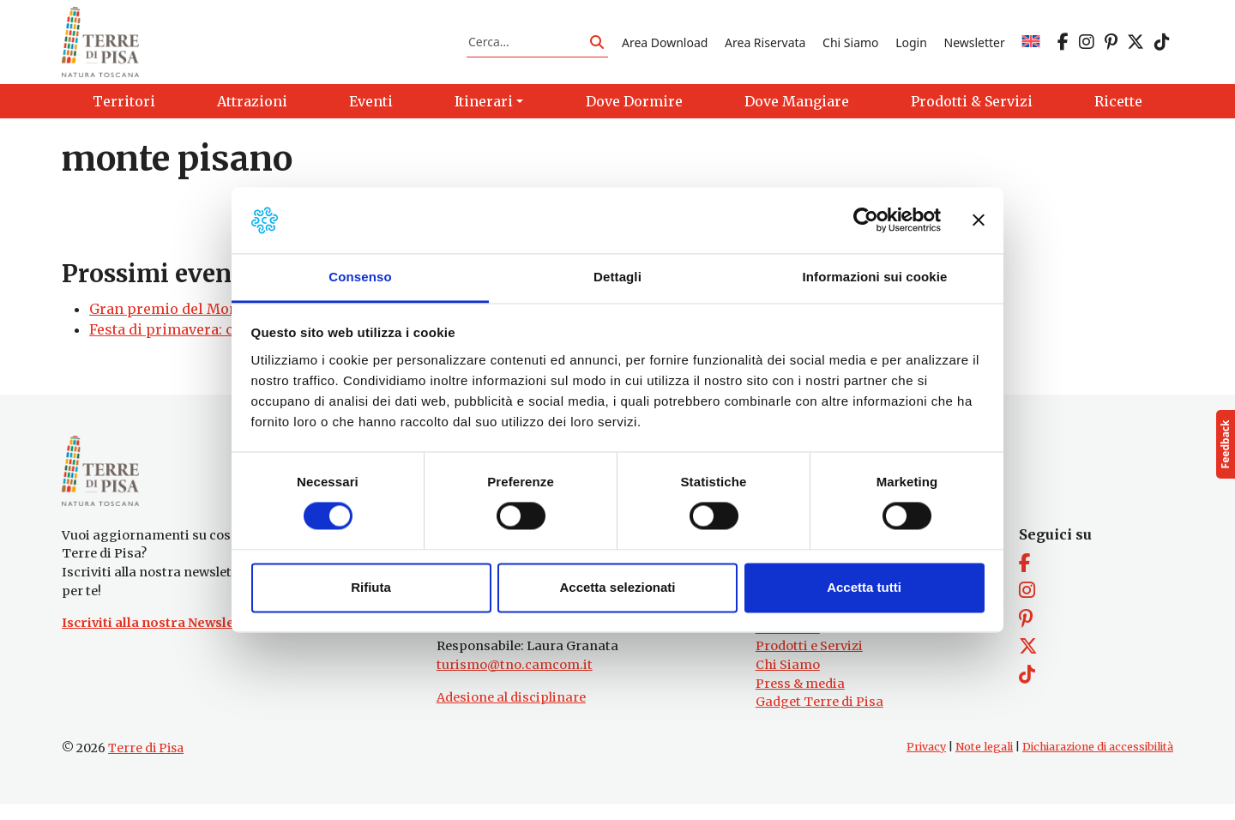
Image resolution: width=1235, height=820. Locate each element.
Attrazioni (788, 644)
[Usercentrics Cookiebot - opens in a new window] (866, 220)
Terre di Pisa (146, 764)
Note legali (984, 763)
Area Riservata (765, 46)
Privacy (926, 763)
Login (911, 46)
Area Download (665, 46)
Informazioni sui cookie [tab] (875, 276)
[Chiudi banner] (979, 220)
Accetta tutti (864, 587)
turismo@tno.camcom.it (515, 681)
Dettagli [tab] (617, 276)
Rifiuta (371, 587)
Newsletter (974, 46)
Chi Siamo (850, 46)
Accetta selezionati (617, 587)
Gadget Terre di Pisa (819, 718)
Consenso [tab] (359, 276)
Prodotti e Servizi (809, 662)
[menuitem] (1030, 46)
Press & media (800, 699)
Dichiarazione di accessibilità (1097, 763)
